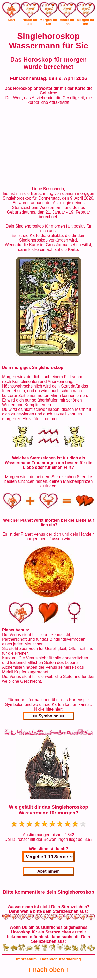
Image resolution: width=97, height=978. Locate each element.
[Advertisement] (48, 146)
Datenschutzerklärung (60, 959)
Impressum (26, 959)
